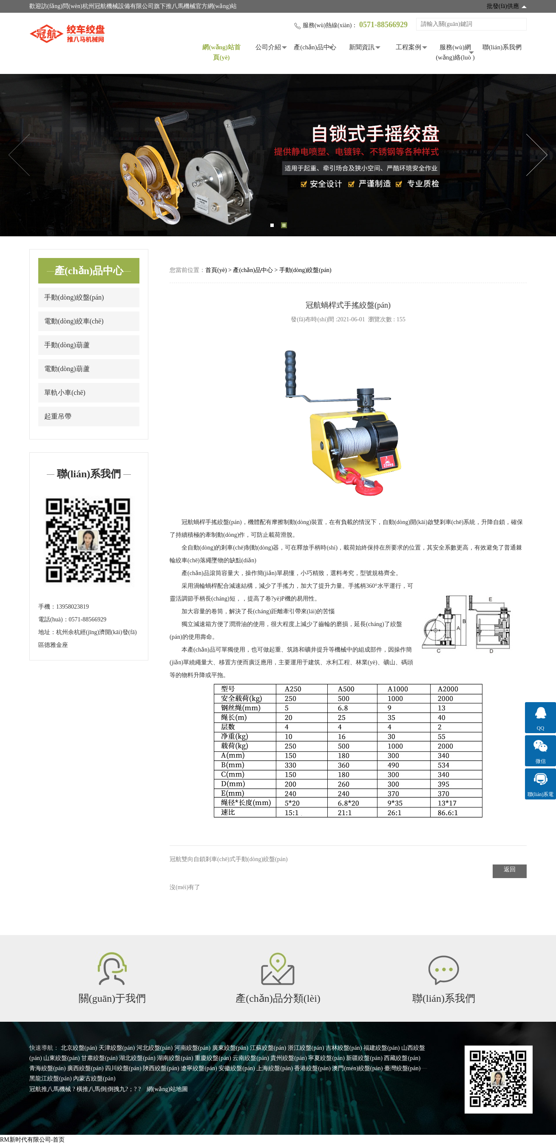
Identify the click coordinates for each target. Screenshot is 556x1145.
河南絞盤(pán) (192, 1048)
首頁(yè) (216, 270)
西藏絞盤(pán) (402, 1058)
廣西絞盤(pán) (85, 1068)
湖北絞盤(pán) (137, 1058)
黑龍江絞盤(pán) (50, 1078)
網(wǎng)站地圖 (167, 1089)
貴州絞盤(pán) (288, 1058)
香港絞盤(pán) (312, 1068)
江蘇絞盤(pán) (268, 1048)
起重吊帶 (57, 416)
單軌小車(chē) (64, 392)
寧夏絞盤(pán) (326, 1058)
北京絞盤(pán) (79, 1048)
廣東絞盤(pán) (230, 1048)
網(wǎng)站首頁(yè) (221, 52)
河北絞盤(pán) (154, 1048)
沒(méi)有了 (185, 887)
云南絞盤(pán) (251, 1058)
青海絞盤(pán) (47, 1068)
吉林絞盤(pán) (344, 1048)
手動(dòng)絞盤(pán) (74, 297)
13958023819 (72, 607)
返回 (510, 869)
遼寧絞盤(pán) (199, 1068)
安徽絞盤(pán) (236, 1068)
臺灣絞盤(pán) (402, 1068)
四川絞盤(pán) (123, 1068)
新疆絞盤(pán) (364, 1058)
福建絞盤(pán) (381, 1048)
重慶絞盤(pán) (213, 1058)
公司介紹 (268, 47)
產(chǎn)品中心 (315, 47)
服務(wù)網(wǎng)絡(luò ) (455, 52)
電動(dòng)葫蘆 (67, 368)
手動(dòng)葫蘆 (67, 345)
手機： (47, 607)
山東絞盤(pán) (61, 1058)
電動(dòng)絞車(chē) (74, 321)
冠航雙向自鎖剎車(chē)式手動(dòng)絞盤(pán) (229, 859)
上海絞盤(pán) (274, 1068)
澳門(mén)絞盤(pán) (357, 1068)
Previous (19, 155)
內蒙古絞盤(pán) (94, 1078)
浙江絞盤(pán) (306, 1048)
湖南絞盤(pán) (175, 1058)
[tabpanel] (278, 155)
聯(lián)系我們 (502, 47)
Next (536, 155)
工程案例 (408, 47)
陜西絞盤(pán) (161, 1068)
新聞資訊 (361, 47)
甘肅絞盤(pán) (99, 1058)
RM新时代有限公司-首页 (32, 1139)
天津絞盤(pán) (117, 1048)
